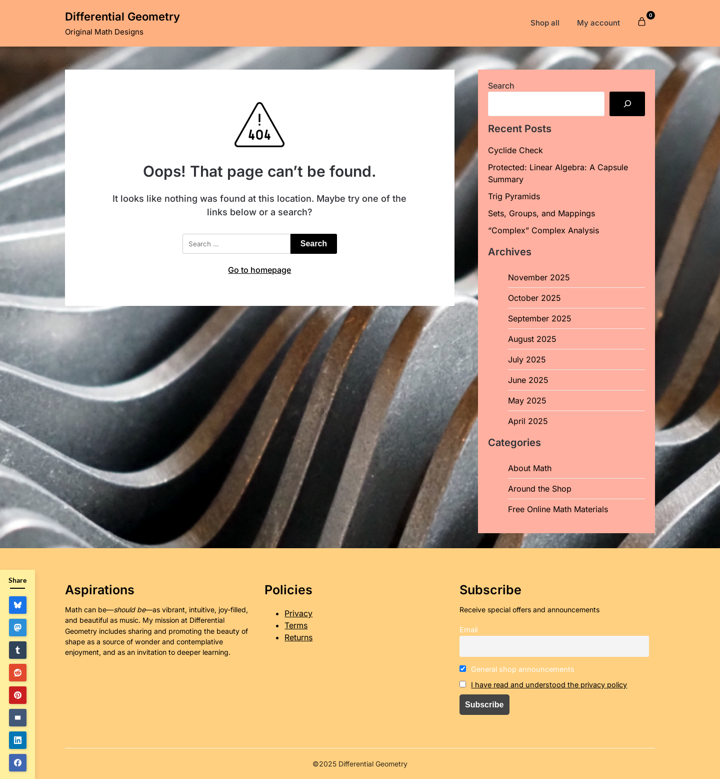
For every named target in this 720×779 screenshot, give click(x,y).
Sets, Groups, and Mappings (541, 213)
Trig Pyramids (514, 196)
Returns (298, 637)
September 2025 (540, 318)
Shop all (545, 23)
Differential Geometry (122, 16)
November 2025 (539, 277)
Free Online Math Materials (558, 509)
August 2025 (532, 339)
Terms (296, 625)
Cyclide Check (515, 150)
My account (598, 23)
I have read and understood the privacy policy (549, 684)
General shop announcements (517, 669)
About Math (530, 468)
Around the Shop (540, 489)
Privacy (298, 613)
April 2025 (528, 421)
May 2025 (527, 401)
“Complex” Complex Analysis (543, 230)
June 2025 (528, 380)
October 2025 (534, 298)
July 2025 (527, 359)
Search (501, 86)
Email (469, 629)
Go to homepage (259, 270)
